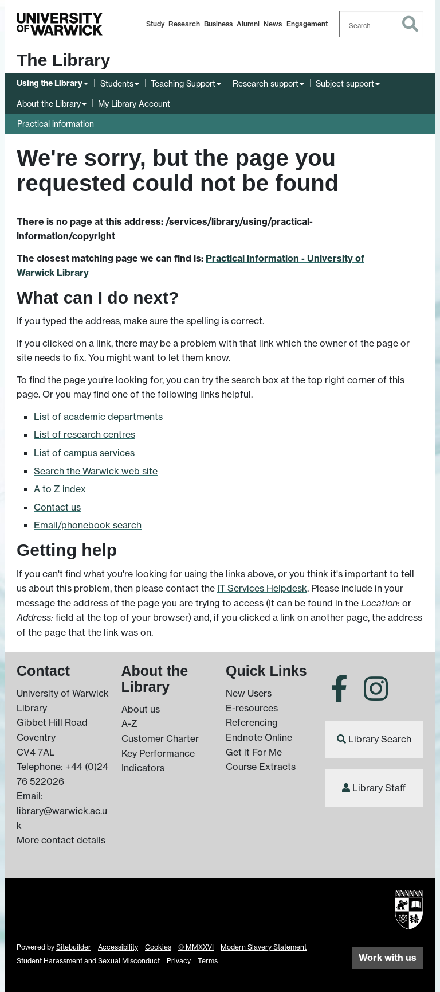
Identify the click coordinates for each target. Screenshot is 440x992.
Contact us (57, 507)
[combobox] (381, 24)
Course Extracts (261, 766)
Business (218, 24)
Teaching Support (183, 83)
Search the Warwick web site (96, 471)
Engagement (307, 24)
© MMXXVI (196, 947)
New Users (249, 693)
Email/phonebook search (88, 525)
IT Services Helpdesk (262, 588)
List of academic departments (98, 416)
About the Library (49, 103)
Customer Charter (160, 738)
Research (184, 24)
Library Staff (379, 787)
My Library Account (134, 103)
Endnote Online (259, 737)
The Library (63, 59)
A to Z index (60, 489)
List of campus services (84, 452)
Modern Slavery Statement (264, 947)
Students (116, 83)
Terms (208, 960)
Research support (265, 83)
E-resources (252, 708)
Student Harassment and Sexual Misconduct (88, 960)
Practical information (55, 124)
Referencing (252, 722)
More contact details (61, 840)
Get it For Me (254, 752)
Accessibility (118, 947)
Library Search (379, 739)
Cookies (158, 947)
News (273, 24)
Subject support (345, 83)
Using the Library (49, 83)
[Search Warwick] (381, 24)
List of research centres (84, 434)
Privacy (179, 960)
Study (155, 24)
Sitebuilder (73, 947)
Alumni (248, 24)
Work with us (388, 957)
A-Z (129, 723)
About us (140, 709)
